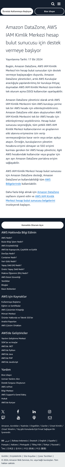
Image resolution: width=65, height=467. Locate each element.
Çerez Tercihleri (45, 456)
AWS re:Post (6, 386)
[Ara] (53, 3)
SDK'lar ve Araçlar (9, 342)
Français (5, 444)
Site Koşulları (30, 456)
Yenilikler (5, 281)
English (43, 440)
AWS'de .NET (7, 346)
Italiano (14, 444)
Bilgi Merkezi (7, 390)
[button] (17, 11)
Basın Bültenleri (8, 289)
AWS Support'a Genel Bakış (13, 394)
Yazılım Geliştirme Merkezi (13, 338)
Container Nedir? (9, 257)
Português (24, 444)
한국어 (19, 448)
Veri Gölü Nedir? (8, 261)
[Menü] (59, 3)
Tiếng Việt (36, 444)
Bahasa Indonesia (20, 440)
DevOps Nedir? (8, 253)
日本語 (10, 448)
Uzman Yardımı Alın (10, 379)
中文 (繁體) (41, 448)
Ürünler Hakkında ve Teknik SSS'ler (17, 317)
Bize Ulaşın (6, 375)
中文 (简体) (29, 448)
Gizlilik (4, 456)
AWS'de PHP (7, 358)
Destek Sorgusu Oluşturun (13, 383)
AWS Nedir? (6, 237)
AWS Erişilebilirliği (9, 245)
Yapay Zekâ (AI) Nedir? (11, 265)
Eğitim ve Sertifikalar (11, 305)
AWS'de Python (8, 350)
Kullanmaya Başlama (10, 302)
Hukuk (4, 398)
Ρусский (55, 444)
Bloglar (4, 285)
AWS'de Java (7, 354)
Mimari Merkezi (8, 313)
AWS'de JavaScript (9, 362)
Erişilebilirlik (15, 456)
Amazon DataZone (48, 192)
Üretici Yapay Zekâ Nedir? (12, 269)
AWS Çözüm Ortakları (11, 325)
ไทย (3, 448)
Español (52, 440)
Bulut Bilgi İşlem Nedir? (12, 241)
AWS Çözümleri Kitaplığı (12, 309)
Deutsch (33, 440)
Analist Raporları (9, 321)
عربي (7, 440)
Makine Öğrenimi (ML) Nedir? (14, 273)
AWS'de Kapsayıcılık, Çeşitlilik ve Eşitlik (19, 249)
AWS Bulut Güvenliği (10, 277)
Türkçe (46, 444)
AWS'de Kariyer (8, 402)
